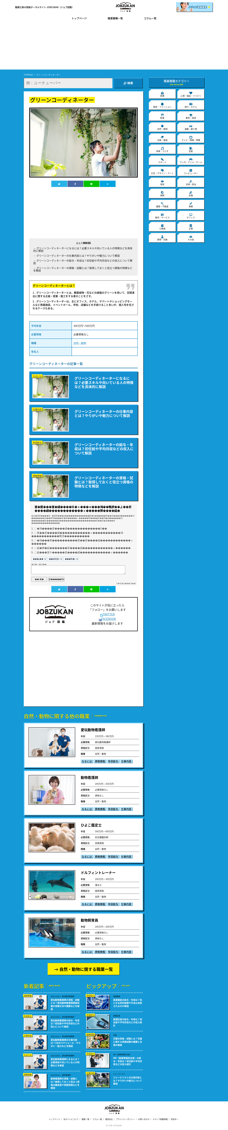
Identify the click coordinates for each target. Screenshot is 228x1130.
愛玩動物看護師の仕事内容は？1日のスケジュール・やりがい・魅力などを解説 (66, 1043)
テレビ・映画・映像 (191, 138)
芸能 (191, 150)
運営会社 (109, 1119)
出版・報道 (162, 138)
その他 (191, 238)
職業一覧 (85, 1119)
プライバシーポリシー (125, 1119)
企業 (191, 227)
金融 (191, 194)
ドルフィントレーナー (98, 872)
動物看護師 (89, 777)
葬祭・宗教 (162, 238)
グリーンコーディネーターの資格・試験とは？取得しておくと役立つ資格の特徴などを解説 (82, 269)
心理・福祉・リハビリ (190, 94)
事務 (191, 205)
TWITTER (107, 614)
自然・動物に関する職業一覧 (86, 969)
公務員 (162, 227)
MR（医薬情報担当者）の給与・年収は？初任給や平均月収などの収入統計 (127, 1061)
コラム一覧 (150, 18)
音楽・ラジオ (162, 150)
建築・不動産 (162, 205)
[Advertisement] (114, 47)
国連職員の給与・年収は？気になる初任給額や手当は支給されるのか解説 (127, 1003)
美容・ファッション (162, 105)
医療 (162, 94)
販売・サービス (162, 216)
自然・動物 (79, 343)
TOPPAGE (28, 74)
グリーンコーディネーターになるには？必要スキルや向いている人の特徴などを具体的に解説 (82, 249)
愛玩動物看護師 (93, 729)
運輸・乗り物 (191, 127)
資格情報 (100, 761)
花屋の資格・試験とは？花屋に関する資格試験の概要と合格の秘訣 (127, 1041)
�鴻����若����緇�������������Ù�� (72, 528)
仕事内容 (126, 761)
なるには (87, 761)
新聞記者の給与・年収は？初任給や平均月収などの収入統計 (127, 1022)
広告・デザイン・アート (162, 172)
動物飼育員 (89, 920)
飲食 (162, 116)
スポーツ (162, 161)
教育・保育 (191, 116)
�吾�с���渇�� (127, 583)
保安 (162, 183)
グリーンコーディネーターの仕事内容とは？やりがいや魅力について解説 (78, 255)
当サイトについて (71, 1119)
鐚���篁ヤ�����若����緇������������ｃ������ (82, 552)
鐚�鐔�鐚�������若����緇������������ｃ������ (84, 548)
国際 (162, 194)
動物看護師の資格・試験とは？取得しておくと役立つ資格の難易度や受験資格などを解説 (65, 1083)
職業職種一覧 (115, 18)
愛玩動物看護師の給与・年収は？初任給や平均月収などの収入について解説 (65, 1023)
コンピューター (191, 172)
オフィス (191, 216)
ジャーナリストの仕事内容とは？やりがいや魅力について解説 (127, 1080)
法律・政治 (191, 183)
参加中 (174, 1119)
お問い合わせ (143, 1119)
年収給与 (113, 761)
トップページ (79, 18)
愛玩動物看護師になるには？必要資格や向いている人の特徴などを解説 (65, 1062)
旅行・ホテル (191, 105)
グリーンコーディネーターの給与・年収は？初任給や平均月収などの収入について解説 (82, 262)
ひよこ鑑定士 (91, 825)
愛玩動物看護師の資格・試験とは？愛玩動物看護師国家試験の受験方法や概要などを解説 (65, 1004)
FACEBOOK (107, 619)
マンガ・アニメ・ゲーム (191, 161)
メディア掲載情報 (160, 1119)
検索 (128, 83)
